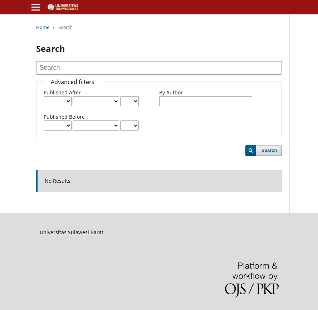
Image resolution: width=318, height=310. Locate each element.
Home (42, 27)
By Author (171, 92)
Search (269, 150)
